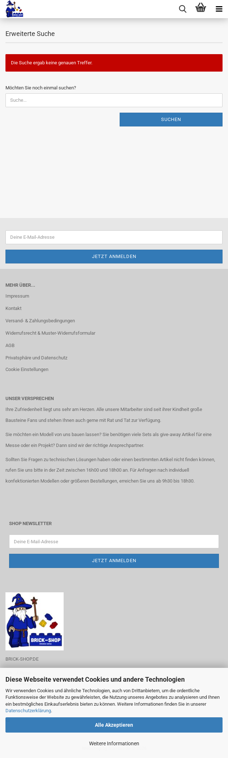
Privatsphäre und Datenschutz (36, 357)
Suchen (171, 119)
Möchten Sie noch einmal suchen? (40, 87)
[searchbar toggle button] (182, 9)
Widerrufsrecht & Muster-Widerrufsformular (50, 333)
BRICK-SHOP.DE (22, 659)
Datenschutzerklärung (28, 710)
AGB (10, 345)
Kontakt (13, 308)
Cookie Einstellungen (26, 369)
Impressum (17, 296)
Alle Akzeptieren (114, 725)
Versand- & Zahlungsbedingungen (40, 320)
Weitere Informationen (114, 743)
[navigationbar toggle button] (219, 9)
